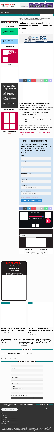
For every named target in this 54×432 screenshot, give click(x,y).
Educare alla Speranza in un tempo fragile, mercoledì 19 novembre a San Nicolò (9, 341)
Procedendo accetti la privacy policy (32, 197)
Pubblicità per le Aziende (5, 421)
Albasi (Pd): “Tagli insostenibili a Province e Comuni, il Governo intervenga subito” (12, 58)
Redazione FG (30, 32)
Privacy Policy (29, 430)
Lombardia (35, 218)
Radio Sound (3, 1)
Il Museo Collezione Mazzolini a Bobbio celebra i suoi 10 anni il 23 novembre (12, 52)
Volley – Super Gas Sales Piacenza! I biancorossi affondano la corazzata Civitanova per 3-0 (9, 93)
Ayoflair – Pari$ (28, 353)
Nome (22, 155)
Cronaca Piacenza (38, 32)
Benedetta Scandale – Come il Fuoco (12, 353)
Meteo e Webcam (4, 12)
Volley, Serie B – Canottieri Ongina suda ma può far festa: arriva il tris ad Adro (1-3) (9, 105)
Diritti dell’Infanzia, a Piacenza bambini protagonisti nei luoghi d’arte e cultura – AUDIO (43, 341)
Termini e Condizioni (35, 430)
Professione (24, 179)
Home (2, 413)
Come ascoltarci (4, 417)
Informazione (3, 419)
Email (22, 167)
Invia (4, 32)
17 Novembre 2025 (5, 332)
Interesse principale (26, 191)
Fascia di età (24, 185)
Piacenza (30, 218)
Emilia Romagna (40, 218)
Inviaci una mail (16, 358)
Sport (9, 64)
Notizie (26, 18)
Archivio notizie (4, 415)
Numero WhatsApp (26, 173)
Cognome (23, 161)
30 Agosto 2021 (23, 32)
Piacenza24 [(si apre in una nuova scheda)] (5, 41)
